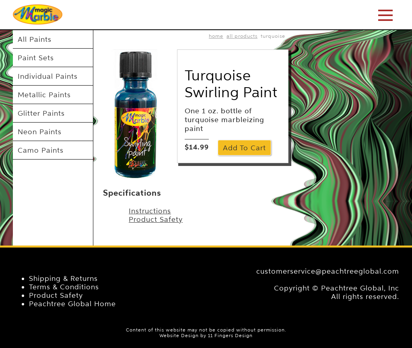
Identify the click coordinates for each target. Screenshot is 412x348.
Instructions (150, 211)
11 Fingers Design (230, 335)
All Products (242, 36)
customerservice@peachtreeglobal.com (327, 271)
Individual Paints (48, 76)
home (216, 36)
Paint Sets (36, 57)
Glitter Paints (41, 113)
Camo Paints (41, 150)
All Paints (35, 39)
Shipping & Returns (63, 278)
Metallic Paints (44, 94)
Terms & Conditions (64, 286)
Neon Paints (40, 131)
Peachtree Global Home (72, 303)
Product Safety (156, 219)
